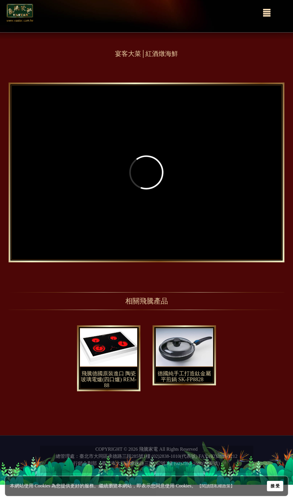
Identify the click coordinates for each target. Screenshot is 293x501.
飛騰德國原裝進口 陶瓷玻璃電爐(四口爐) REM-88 (109, 379)
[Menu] (266, 12)
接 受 (275, 486)
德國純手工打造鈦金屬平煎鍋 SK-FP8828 (184, 376)
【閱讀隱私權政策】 (216, 486)
